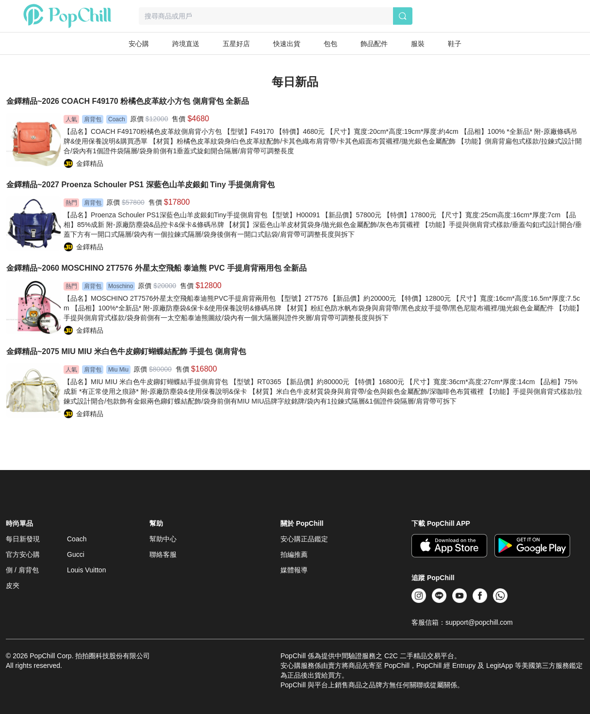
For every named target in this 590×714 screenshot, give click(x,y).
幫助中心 (163, 539)
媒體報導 (294, 570)
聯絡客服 (163, 554)
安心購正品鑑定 (304, 539)
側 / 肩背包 (22, 570)
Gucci (75, 554)
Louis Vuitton (86, 570)
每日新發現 (23, 539)
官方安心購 (23, 554)
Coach (76, 539)
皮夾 (12, 585)
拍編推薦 (294, 554)
